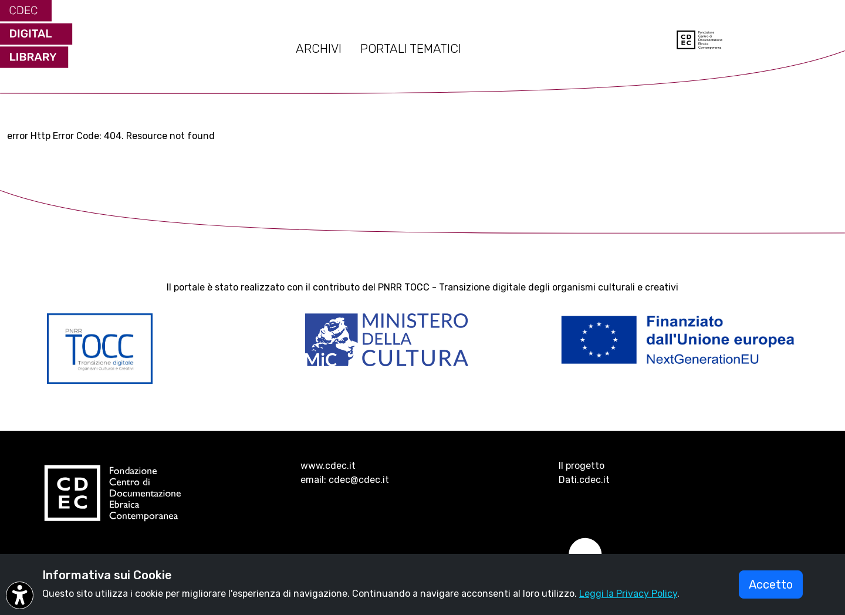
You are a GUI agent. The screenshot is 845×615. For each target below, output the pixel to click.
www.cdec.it (328, 465)
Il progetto (581, 465)
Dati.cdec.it (584, 479)
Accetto (771, 584)
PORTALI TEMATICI (410, 49)
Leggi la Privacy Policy (628, 593)
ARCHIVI (319, 49)
